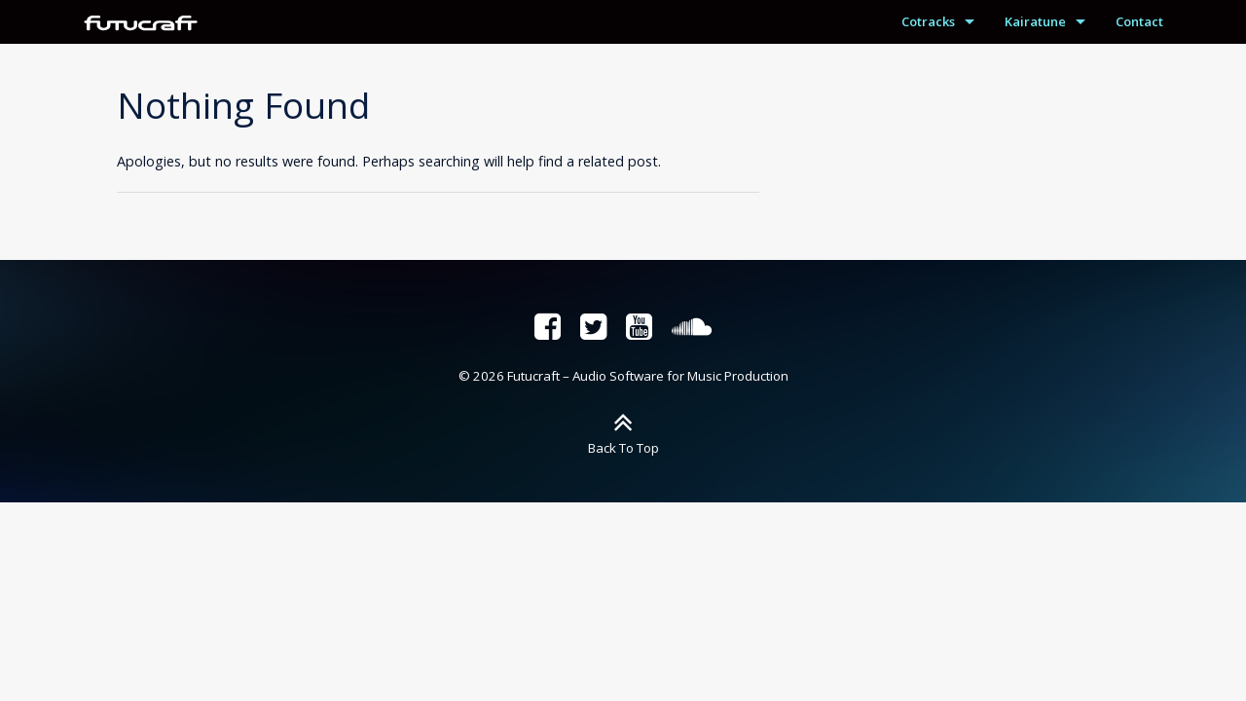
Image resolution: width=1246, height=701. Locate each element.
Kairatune (1035, 21)
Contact (1139, 21)
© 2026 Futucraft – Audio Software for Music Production (623, 376)
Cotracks (928, 21)
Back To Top (623, 448)
